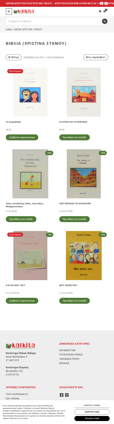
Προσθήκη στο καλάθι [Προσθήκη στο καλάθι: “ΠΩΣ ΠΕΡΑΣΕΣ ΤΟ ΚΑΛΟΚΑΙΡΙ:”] (74, 219)
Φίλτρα (13, 57)
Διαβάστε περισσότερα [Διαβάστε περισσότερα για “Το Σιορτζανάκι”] (22, 137)
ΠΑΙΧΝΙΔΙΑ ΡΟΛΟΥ (69, 359)
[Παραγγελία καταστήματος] (95, 57)
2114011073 (12, 360)
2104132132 (12, 374)
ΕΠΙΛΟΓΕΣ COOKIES (92, 405)
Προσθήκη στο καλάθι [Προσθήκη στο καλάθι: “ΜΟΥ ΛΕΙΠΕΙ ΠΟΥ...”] (74, 300)
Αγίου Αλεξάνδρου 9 (16, 356)
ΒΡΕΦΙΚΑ (64, 363)
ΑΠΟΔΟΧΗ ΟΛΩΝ (92, 418)
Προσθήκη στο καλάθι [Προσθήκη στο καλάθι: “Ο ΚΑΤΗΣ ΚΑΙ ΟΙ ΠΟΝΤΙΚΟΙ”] (74, 137)
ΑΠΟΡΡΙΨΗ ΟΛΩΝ (92, 412)
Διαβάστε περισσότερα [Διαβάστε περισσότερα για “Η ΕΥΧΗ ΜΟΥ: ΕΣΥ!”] (22, 300)
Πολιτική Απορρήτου (17, 394)
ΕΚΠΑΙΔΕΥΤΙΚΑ (67, 350)
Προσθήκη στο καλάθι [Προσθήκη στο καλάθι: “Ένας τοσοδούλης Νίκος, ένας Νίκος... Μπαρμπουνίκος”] (21, 219)
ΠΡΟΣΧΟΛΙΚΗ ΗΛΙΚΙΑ (71, 354)
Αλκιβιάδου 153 (14, 371)
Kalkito (9, 29)
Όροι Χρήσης (12, 398)
